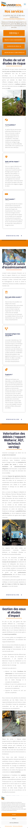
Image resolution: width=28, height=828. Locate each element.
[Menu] (25, 4)
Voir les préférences (14, 822)
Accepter (14, 814)
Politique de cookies (8, 826)
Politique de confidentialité (17, 826)
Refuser (14, 818)
